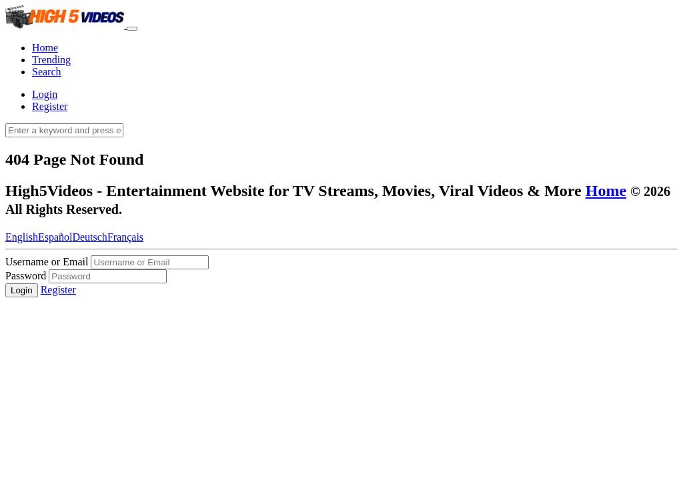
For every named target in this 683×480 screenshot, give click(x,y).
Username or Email (46, 261)
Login (44, 94)
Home (45, 47)
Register (49, 106)
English (21, 237)
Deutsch (89, 237)
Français (125, 237)
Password (27, 275)
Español (55, 237)
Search (46, 71)
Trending (51, 59)
